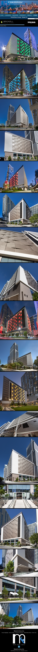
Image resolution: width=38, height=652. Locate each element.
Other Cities (34, 632)
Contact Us (23, 644)
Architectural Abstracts (19, 632)
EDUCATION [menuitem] (15, 15)
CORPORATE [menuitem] (8, 15)
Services (18, 644)
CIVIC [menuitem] (2, 15)
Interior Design (11, 632)
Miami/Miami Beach (27, 632)
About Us (14, 644)
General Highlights (5, 632)
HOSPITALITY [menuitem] (23, 15)
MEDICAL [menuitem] (30, 15)
